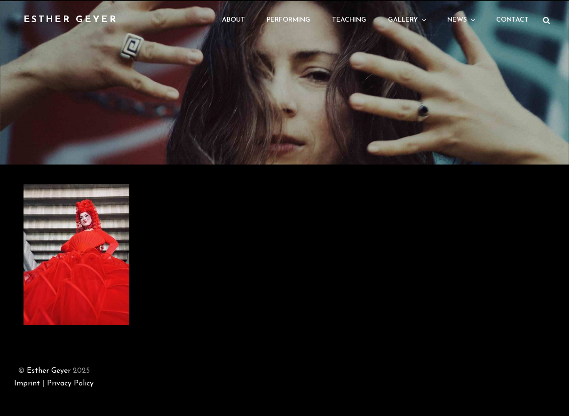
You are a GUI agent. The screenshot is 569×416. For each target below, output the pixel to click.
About (233, 20)
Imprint (27, 383)
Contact (512, 20)
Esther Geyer (71, 19)
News (462, 20)
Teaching (349, 20)
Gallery (408, 20)
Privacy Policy (70, 383)
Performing (288, 20)
